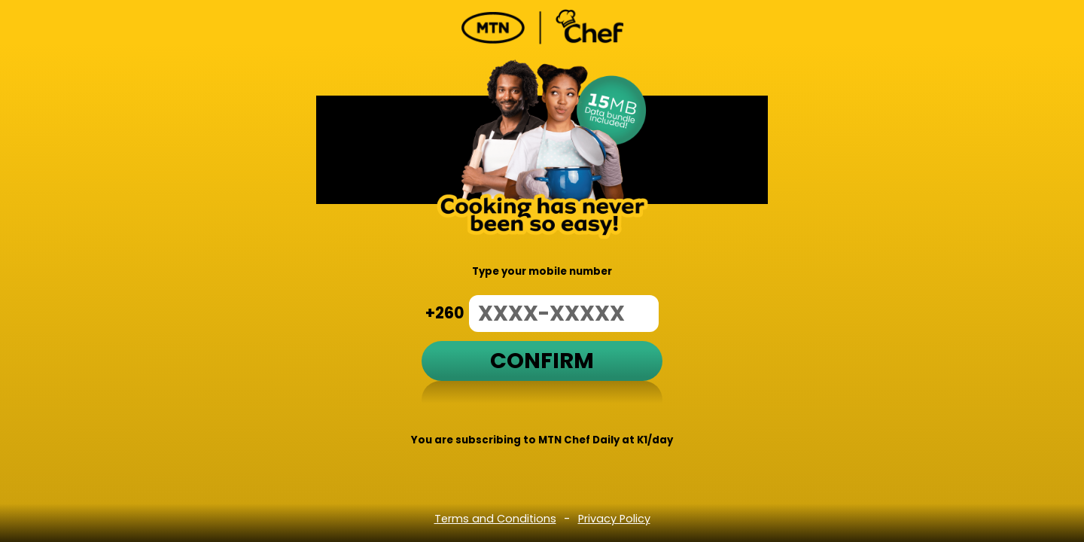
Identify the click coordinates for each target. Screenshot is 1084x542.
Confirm (542, 361)
